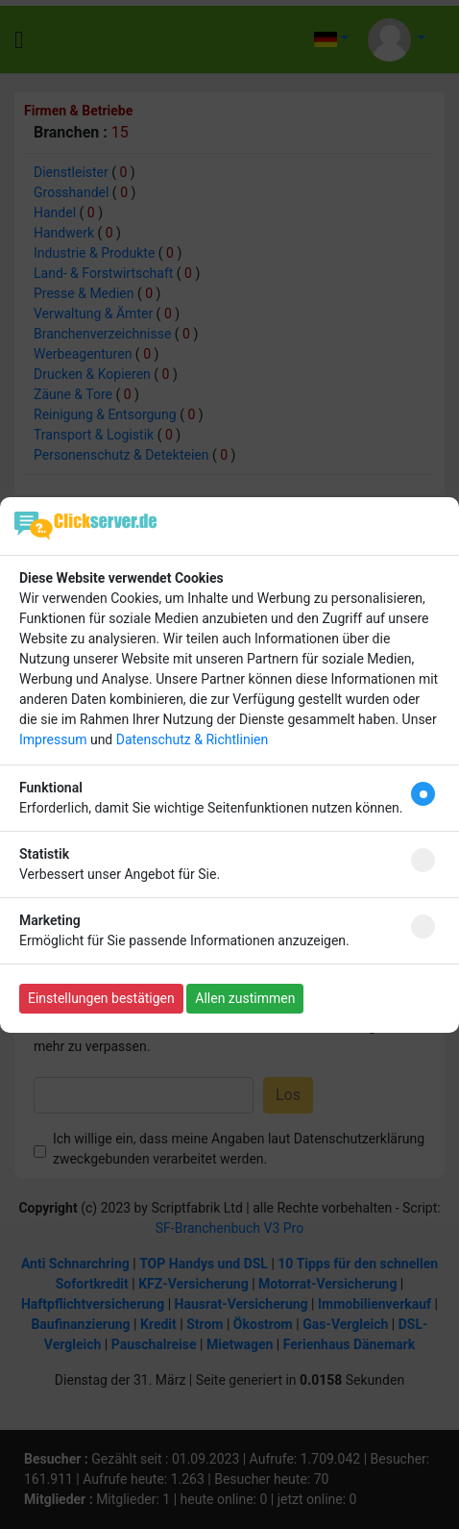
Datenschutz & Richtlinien (192, 739)
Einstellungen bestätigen (101, 998)
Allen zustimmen (245, 998)
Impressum (52, 739)
